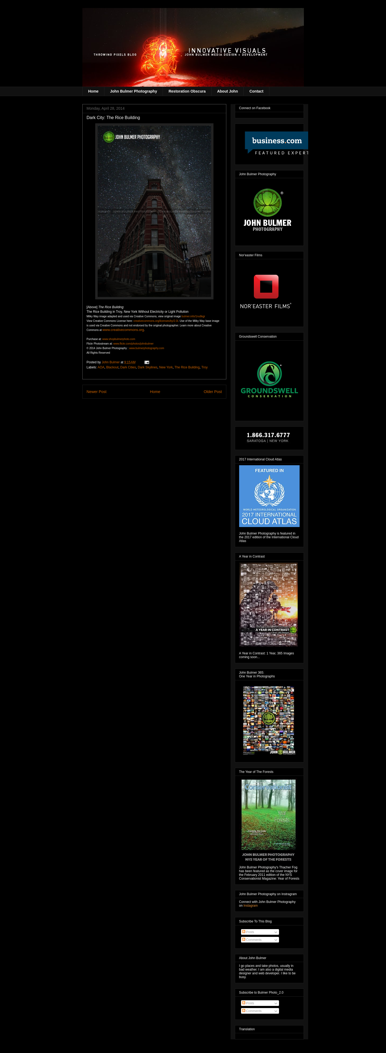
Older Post (213, 392)
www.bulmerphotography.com (146, 348)
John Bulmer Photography (133, 91)
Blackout (112, 367)
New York (166, 367)
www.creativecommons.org (123, 330)
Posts (248, 932)
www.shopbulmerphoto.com (118, 339)
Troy (204, 367)
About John (227, 91)
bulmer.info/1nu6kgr (193, 316)
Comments (252, 940)
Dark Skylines (147, 367)
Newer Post (96, 392)
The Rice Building (187, 367)
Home (93, 91)
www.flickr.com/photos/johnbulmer (133, 343)
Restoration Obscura (187, 91)
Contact (256, 91)
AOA (101, 367)
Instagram (250, 905)
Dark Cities (128, 367)
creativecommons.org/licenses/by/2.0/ (155, 320)
